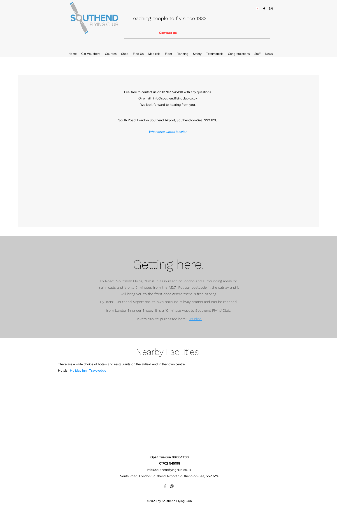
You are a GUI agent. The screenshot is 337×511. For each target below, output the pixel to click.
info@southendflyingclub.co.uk (169, 470)
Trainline (195, 319)
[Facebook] (264, 8)
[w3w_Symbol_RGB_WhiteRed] (257, 8)
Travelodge (97, 370)
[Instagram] (271, 8)
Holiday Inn (78, 370)
